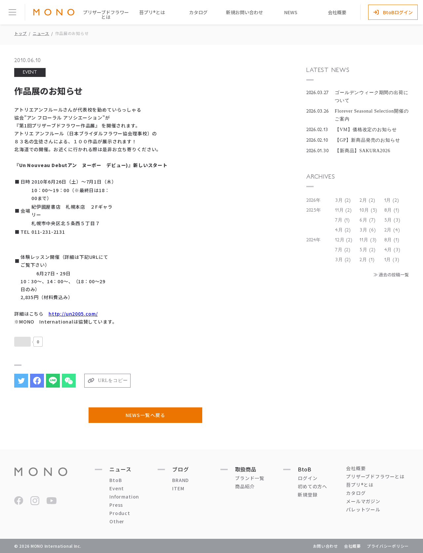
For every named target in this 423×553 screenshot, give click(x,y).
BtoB (115, 480)
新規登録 (307, 494)
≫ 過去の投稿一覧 (391, 274)
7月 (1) (342, 220)
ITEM (178, 488)
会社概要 (337, 12)
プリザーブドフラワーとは (106, 14)
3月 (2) (343, 200)
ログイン (307, 478)
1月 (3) (392, 260)
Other (116, 521)
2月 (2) (367, 200)
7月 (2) (343, 250)
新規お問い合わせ (244, 12)
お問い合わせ (325, 546)
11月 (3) (368, 240)
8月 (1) (392, 210)
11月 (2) (343, 210)
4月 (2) (343, 230)
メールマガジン (363, 501)
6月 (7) (367, 220)
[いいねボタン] (22, 342)
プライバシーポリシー (388, 546)
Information (124, 496)
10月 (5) (368, 210)
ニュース (41, 33)
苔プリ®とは (152, 12)
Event (116, 488)
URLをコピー (113, 380)
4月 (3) (392, 250)
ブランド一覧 (249, 478)
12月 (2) (344, 240)
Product (119, 513)
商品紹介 (244, 486)
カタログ (198, 12)
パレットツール (363, 509)
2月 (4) (392, 230)
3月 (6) (368, 230)
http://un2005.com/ (73, 313)
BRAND (180, 480)
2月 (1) (367, 260)
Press (116, 504)
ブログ (180, 469)
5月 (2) (367, 250)
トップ (20, 33)
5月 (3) (392, 220)
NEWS (290, 12)
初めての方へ (312, 486)
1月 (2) (391, 200)
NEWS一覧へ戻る (145, 415)
